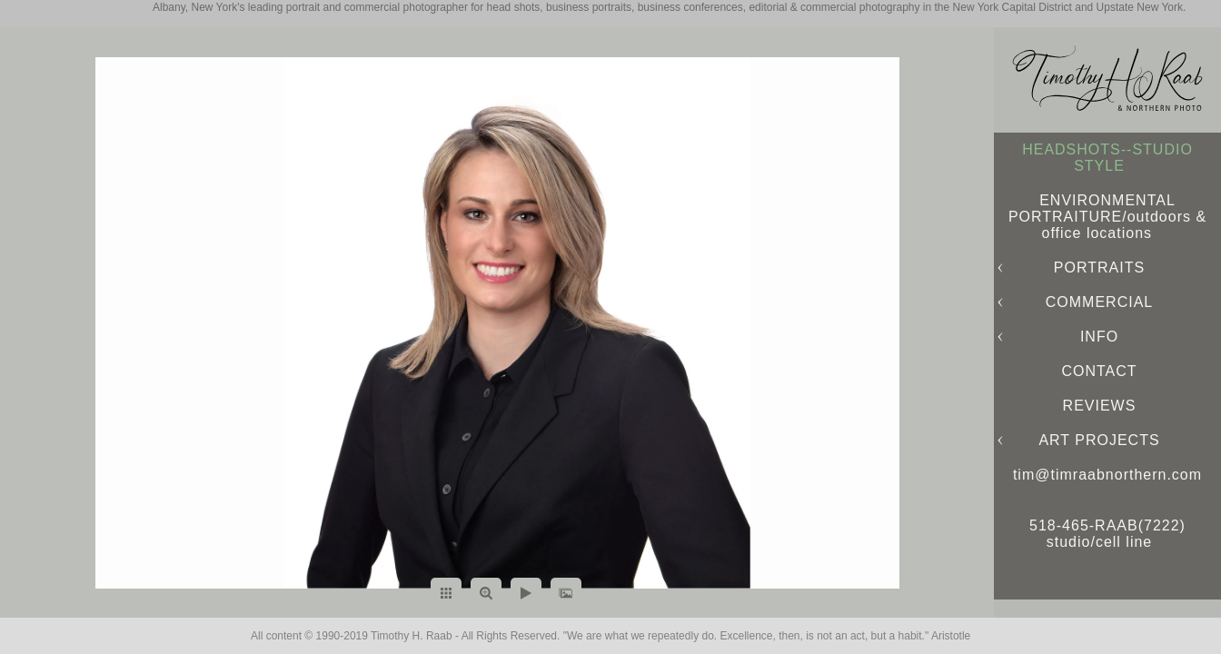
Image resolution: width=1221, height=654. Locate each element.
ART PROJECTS (1098, 440)
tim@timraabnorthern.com (1107, 474)
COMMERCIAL (1099, 302)
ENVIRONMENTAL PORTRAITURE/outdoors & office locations (1107, 217)
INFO (1099, 336)
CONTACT (1099, 371)
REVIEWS (1100, 405)
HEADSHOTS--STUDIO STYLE (1107, 157)
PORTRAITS (1099, 267)
